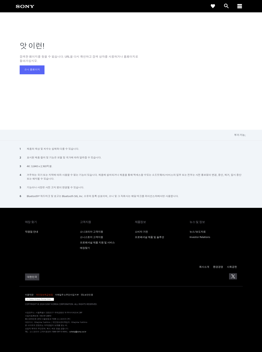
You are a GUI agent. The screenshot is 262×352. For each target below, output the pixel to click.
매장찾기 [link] (85, 248)
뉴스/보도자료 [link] (198, 231)
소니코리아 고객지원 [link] (91, 231)
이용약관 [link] (29, 294)
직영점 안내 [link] (31, 231)
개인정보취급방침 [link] (44, 294)
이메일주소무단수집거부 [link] (67, 294)
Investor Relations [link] (200, 237)
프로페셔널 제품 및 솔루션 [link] (149, 237)
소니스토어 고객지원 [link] (91, 237)
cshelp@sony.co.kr (77, 331)
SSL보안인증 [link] (87, 294)
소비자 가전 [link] (141, 231)
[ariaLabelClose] (240, 6)
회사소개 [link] (204, 266)
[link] (25, 6)
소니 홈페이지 (32, 69)
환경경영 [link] (218, 266)
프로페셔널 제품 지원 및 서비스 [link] (97, 242)
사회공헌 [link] (232, 266)
